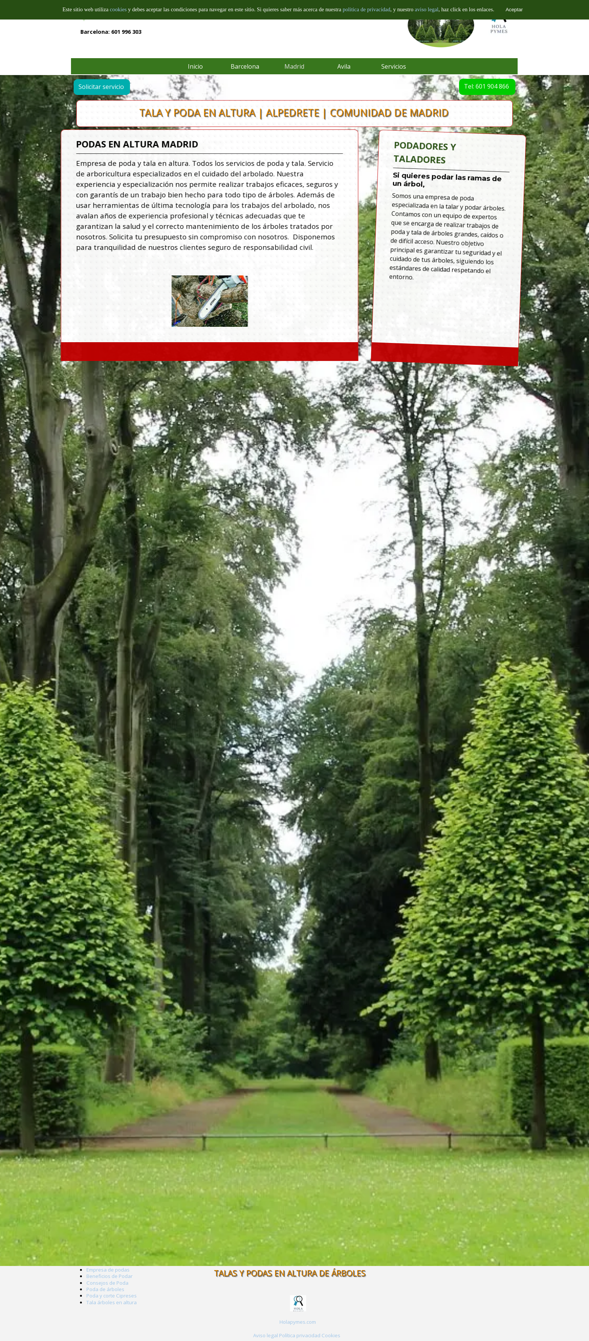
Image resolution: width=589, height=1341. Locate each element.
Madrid (294, 66)
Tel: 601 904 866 (473, 86)
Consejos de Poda (107, 1282)
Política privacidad (299, 1335)
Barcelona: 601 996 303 (110, 31)
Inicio (195, 66)
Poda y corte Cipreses (111, 1295)
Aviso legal (265, 1335)
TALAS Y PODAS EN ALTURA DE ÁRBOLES (289, 1272)
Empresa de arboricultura (116, 15)
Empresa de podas (108, 1269)
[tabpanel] (488, 239)
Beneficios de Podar (109, 1276)
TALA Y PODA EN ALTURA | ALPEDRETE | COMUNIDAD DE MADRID (294, 113)
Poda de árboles (105, 1289)
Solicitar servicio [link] (114, 87)
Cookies (331, 1335)
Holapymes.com (297, 1321)
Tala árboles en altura (111, 1302)
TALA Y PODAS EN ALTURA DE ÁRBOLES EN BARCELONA (150, 5)
